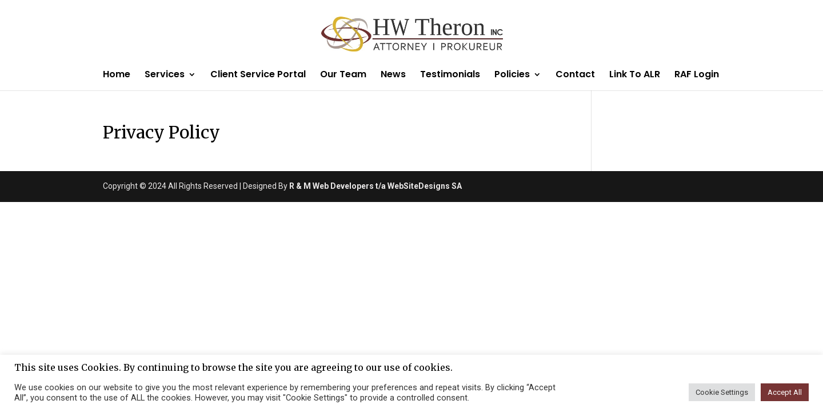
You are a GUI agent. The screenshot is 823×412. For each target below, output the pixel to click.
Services (165, 75)
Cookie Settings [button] (722, 392)
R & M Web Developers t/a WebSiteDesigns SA (375, 186)
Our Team (343, 75)
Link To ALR (634, 75)
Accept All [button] (785, 392)
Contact (575, 75)
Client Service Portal (258, 75)
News (393, 75)
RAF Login (696, 75)
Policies (512, 75)
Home (116, 75)
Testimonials (450, 75)
